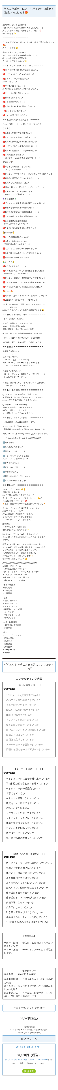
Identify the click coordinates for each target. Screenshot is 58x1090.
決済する (29, 1071)
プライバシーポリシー (38, 1059)
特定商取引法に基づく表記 (16, 1059)
